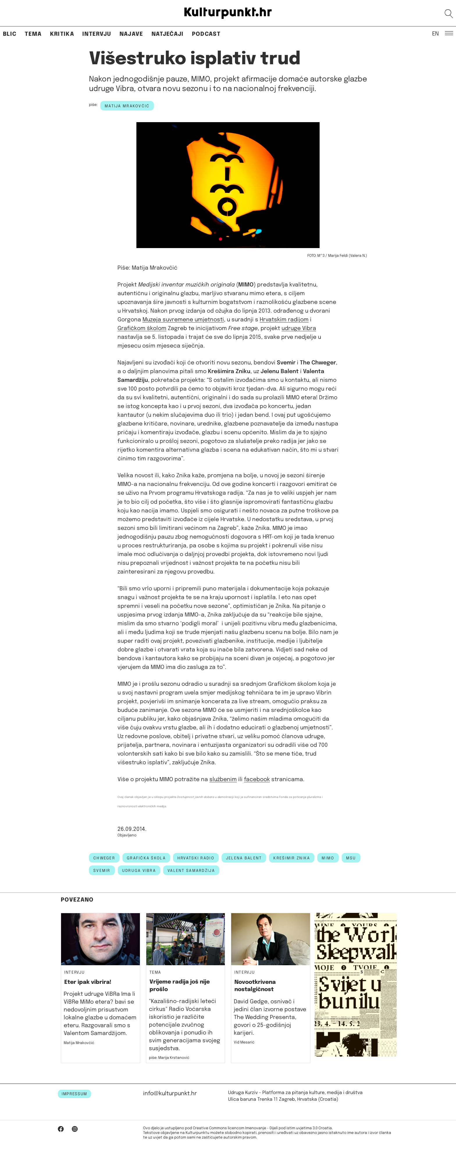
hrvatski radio (195, 858)
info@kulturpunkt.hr (170, 1093)
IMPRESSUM (74, 1094)
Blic (10, 34)
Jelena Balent (244, 858)
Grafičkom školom (141, 328)
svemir (102, 871)
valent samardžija (191, 871)
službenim (223, 779)
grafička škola (146, 858)
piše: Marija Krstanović (169, 1058)
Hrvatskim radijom (284, 320)
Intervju (96, 34)
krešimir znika (291, 858)
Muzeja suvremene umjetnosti (183, 320)
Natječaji (168, 34)
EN (435, 33)
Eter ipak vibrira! (87, 982)
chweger (104, 858)
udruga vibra (139, 871)
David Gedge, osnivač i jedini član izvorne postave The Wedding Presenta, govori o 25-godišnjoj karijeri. (270, 1017)
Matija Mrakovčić (127, 106)
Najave (131, 34)
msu (351, 858)
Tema (33, 34)
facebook (257, 779)
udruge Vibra (299, 328)
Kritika (62, 34)
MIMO (328, 858)
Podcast (206, 34)
